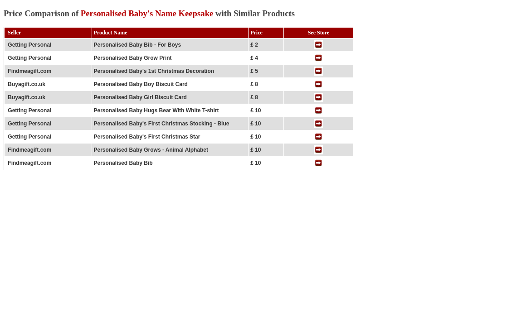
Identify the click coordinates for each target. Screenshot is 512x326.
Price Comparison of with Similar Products (149, 13)
